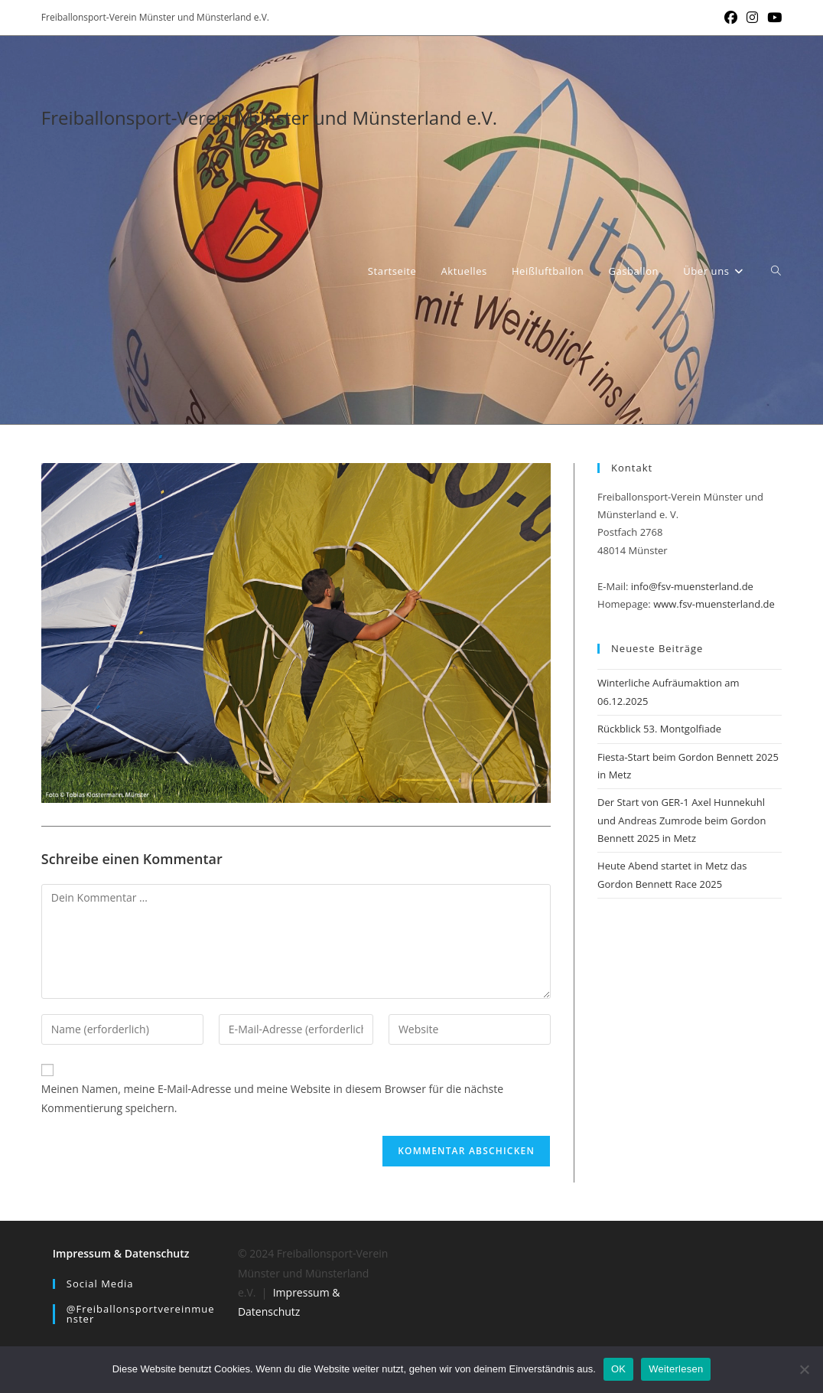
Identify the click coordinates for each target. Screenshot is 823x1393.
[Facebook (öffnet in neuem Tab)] (731, 17)
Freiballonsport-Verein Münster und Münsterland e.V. (269, 117)
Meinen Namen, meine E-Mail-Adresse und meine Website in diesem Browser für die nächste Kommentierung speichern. (272, 1098)
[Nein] (804, 1369)
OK (618, 1369)
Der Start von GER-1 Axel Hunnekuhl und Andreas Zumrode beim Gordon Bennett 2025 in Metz (681, 820)
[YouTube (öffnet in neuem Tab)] (772, 17)
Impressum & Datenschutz (121, 1253)
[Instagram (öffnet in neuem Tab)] (752, 17)
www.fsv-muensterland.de (714, 604)
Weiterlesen (676, 1369)
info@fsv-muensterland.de (692, 586)
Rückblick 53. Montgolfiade (659, 729)
